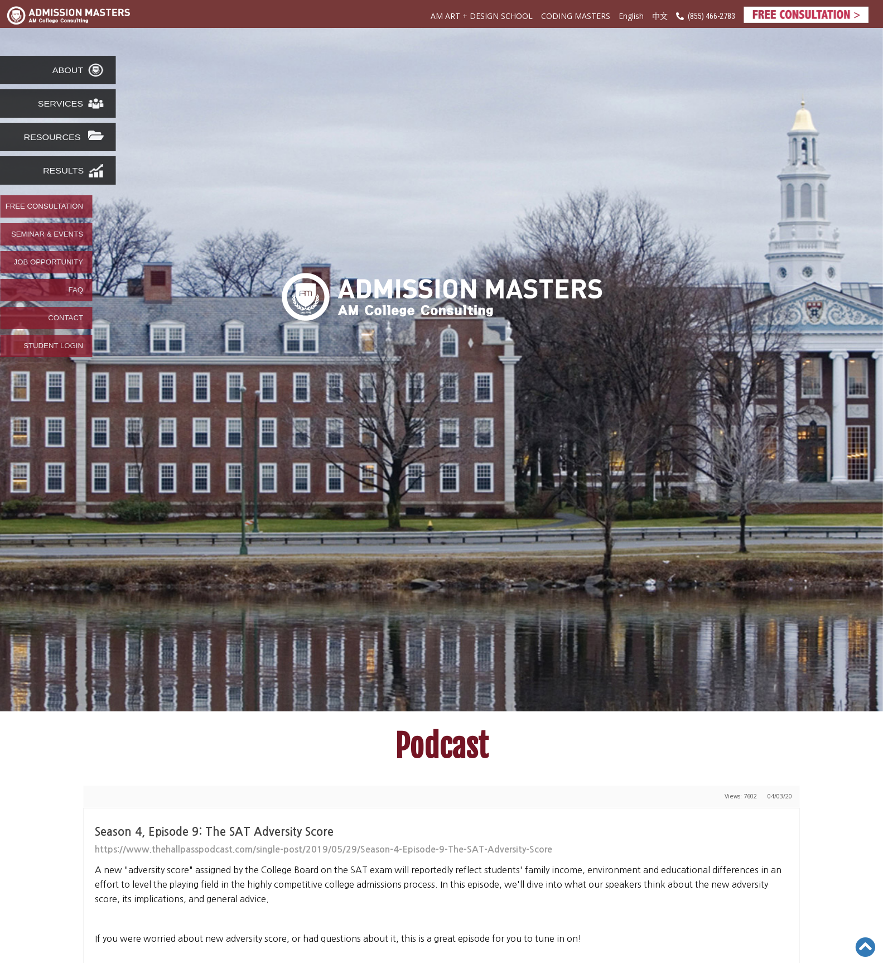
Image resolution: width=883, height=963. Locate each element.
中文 (660, 15)
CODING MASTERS (575, 16)
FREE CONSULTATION (44, 206)
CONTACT (65, 318)
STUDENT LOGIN (53, 346)
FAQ (76, 290)
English (631, 16)
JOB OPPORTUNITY (48, 262)
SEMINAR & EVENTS (47, 234)
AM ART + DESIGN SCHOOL (482, 16)
